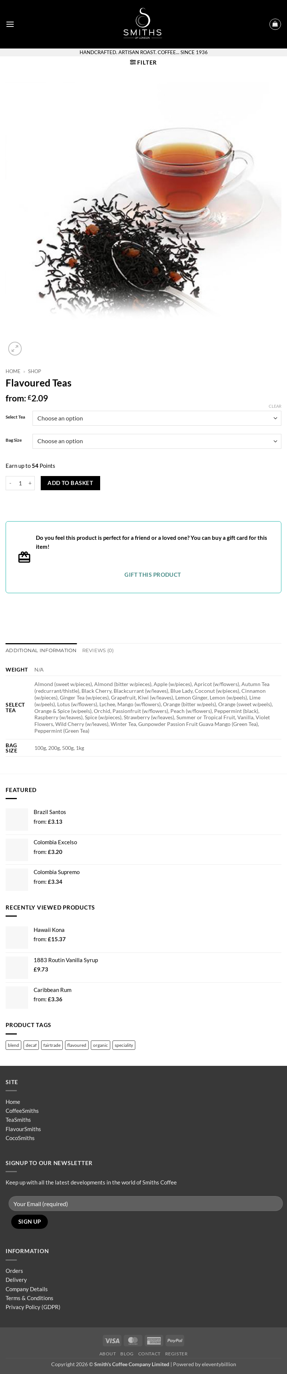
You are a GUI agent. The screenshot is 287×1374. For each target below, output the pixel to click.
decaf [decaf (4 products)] (31, 1045)
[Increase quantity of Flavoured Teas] (30, 483)
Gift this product (152, 574)
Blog (126, 1353)
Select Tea (15, 417)
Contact (149, 1353)
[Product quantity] (20, 483)
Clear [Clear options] (275, 406)
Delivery (16, 1279)
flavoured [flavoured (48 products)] (76, 1045)
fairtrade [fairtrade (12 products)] (52, 1045)
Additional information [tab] (39, 650)
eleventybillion (219, 1364)
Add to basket (70, 482)
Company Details (27, 1288)
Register (176, 1353)
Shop (34, 371)
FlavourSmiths (23, 1128)
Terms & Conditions (29, 1297)
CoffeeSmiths (22, 1110)
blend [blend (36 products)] (13, 1045)
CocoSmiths (20, 1137)
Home (13, 371)
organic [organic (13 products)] (100, 1045)
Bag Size (14, 440)
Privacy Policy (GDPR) (33, 1306)
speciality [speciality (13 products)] (124, 1045)
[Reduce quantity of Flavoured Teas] (10, 483)
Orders (14, 1270)
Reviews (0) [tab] (93, 650)
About (107, 1353)
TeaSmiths (18, 1119)
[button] (10, 24)
